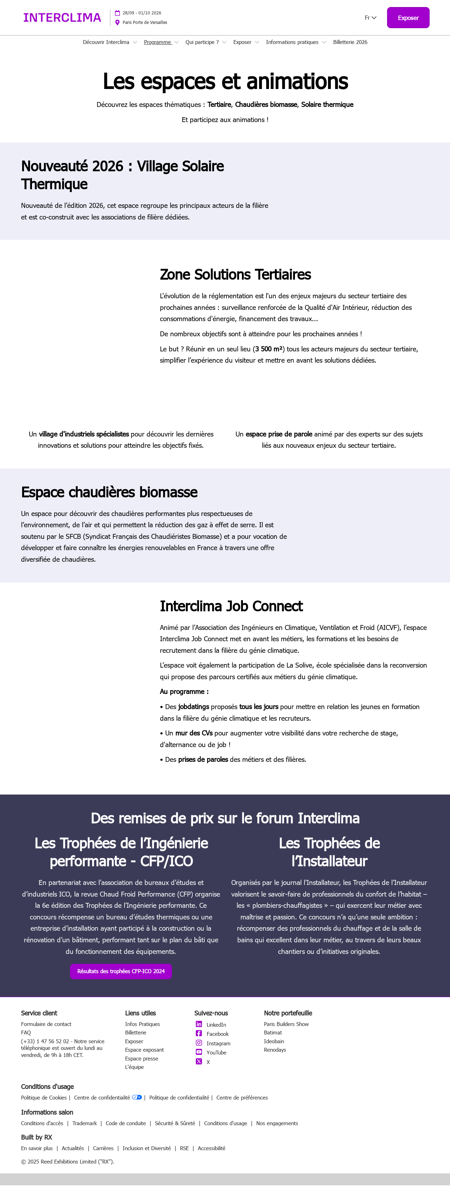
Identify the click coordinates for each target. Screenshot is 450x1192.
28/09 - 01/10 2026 (142, 19)
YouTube (210, 1059)
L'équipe (134, 1073)
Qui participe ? (203, 48)
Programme (158, 48)
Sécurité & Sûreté (176, 1129)
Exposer (243, 48)
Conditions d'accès (43, 1129)
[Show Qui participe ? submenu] (224, 48)
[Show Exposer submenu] (257, 48)
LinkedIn (210, 1031)
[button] (408, 24)
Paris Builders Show (286, 1030)
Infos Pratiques (142, 1030)
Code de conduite (127, 1129)
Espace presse (141, 1065)
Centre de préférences (242, 1104)
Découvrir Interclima (107, 48)
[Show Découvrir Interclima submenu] (135, 48)
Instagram (212, 1049)
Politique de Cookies (44, 1104)
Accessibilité (211, 1154)
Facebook (211, 1040)
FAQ (26, 1039)
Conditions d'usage (226, 1129)
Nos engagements (277, 1129)
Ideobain (274, 1047)
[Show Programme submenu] (176, 48)
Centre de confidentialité (108, 1104)
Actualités (74, 1154)
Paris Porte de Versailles (145, 29)
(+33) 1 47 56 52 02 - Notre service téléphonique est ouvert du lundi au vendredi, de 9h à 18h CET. (62, 1054)
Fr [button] (371, 24)
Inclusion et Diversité (148, 1154)
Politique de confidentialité (179, 1104)
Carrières (104, 1154)
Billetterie (135, 1039)
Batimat (273, 1039)
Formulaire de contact (46, 1030)
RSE (185, 1154)
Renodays (275, 1056)
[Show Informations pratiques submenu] (324, 48)
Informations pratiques (293, 48)
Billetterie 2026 (350, 48)
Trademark (85, 1129)
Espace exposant (144, 1056)
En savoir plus (37, 1154)
